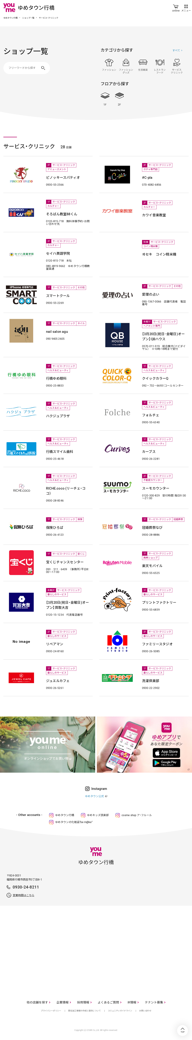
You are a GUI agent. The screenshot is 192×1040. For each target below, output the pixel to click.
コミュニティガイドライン (120, 1011)
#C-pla (147, 178)
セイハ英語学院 (58, 253)
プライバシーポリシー (51, 1011)
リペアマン (54, 644)
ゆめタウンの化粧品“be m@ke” (74, 822)
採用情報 (83, 1002)
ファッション (109, 66)
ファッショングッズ (126, 66)
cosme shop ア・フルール (137, 815)
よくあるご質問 (108, 1002)
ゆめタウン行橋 (10, 18)
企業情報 (62, 1002)
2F (119, 99)
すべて (176, 50)
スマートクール (58, 296)
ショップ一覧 (28, 18)
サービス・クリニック (176, 66)
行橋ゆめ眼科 (56, 378)
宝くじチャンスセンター (65, 562)
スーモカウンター (155, 488)
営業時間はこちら (23, 895)
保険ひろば (54, 528)
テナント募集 (154, 1002)
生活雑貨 (142, 66)
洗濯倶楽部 (150, 681)
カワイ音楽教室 (154, 215)
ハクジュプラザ (58, 416)
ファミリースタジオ (157, 644)
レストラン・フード (159, 66)
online (176, 7)
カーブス (149, 452)
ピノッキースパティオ (63, 178)
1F (105, 99)
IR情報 (131, 1002)
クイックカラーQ (155, 378)
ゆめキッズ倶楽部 (98, 815)
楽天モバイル (152, 566)
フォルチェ (150, 415)
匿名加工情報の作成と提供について (84, 1011)
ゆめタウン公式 (94, 796)
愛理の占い (150, 294)
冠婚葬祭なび (152, 528)
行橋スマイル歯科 (59, 452)
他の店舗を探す (37, 1002)
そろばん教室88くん (61, 214)
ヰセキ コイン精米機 (159, 254)
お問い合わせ (145, 1011)
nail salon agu (57, 332)
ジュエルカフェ (58, 681)
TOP (182, 1030)
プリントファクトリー (159, 602)
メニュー (186, 7)
